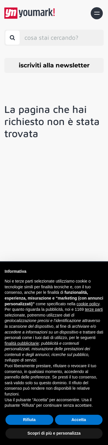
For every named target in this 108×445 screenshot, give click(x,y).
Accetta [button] (78, 419)
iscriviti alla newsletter (54, 65)
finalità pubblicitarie (22, 343)
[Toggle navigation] (97, 13)
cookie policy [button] (88, 304)
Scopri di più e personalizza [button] (53, 433)
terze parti (94, 309)
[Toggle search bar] (12, 38)
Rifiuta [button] (29, 419)
